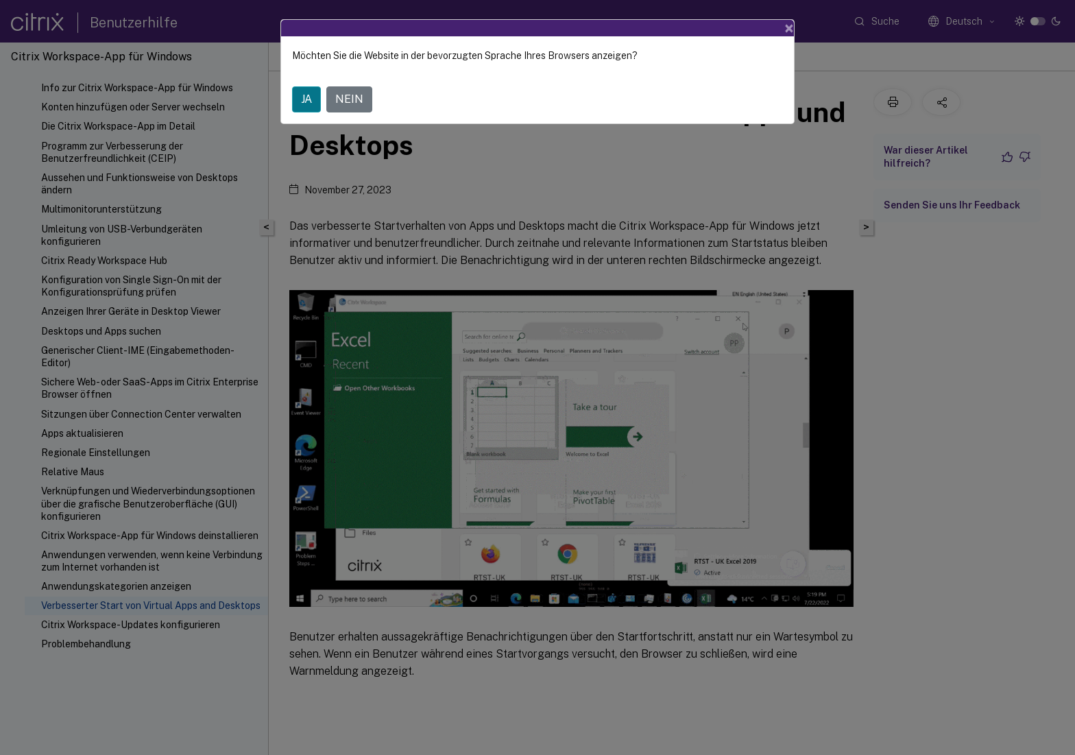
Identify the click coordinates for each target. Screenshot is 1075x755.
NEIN (349, 99)
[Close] (789, 28)
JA (306, 99)
